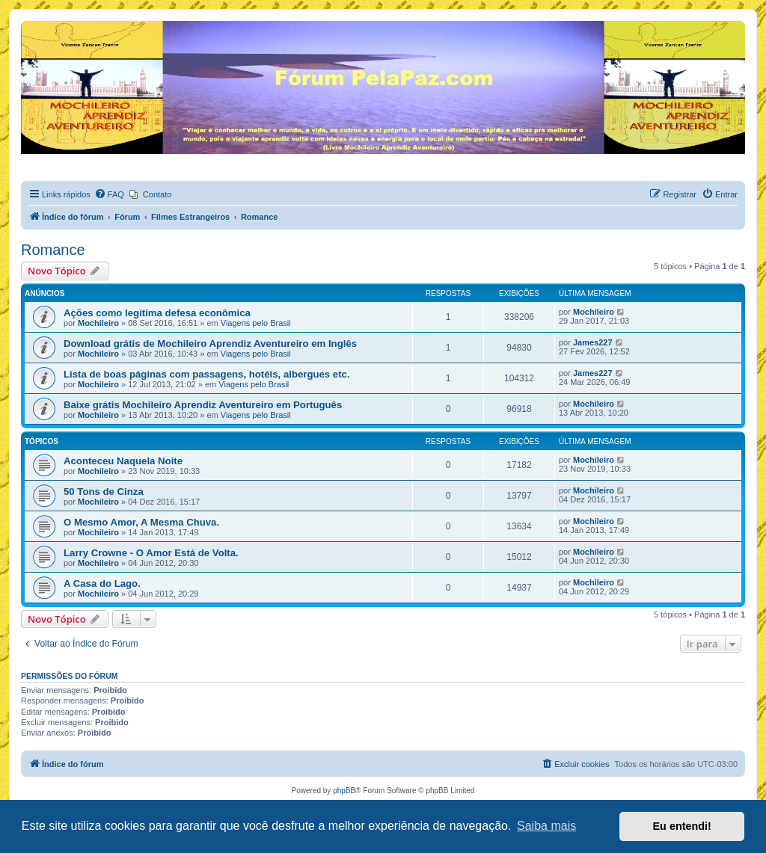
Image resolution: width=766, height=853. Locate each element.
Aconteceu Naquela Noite (123, 460)
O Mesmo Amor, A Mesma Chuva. (141, 522)
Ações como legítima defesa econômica (157, 312)
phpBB (344, 790)
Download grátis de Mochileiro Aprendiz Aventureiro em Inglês (210, 343)
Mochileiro (98, 322)
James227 (593, 342)
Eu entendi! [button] (682, 826)
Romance (53, 249)
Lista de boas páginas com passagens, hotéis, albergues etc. (207, 374)
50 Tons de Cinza (104, 491)
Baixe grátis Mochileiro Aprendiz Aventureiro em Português (203, 404)
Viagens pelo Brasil (256, 322)
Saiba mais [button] (546, 825)
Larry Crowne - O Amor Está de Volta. (151, 552)
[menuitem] (109, 194)
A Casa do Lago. (102, 583)
